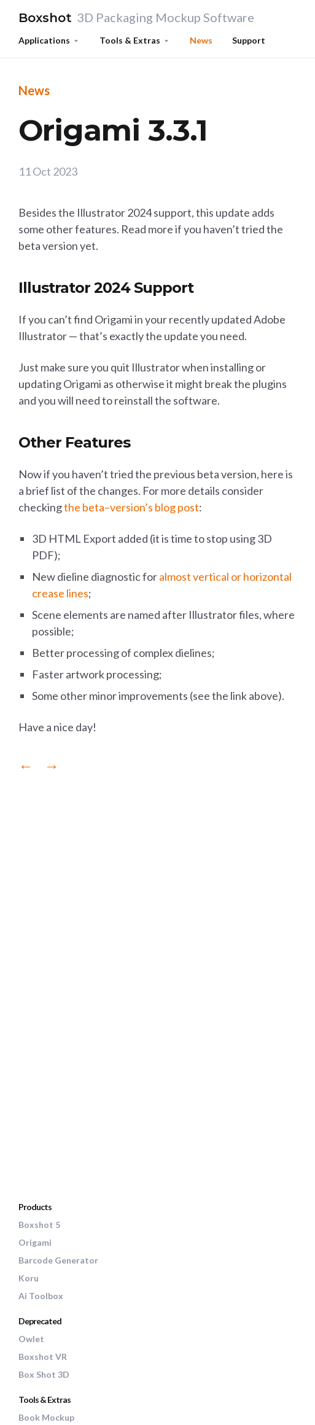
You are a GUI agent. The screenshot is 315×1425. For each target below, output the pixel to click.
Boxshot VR (42, 1356)
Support (248, 40)
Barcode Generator (58, 1260)
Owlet (31, 1339)
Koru (28, 1278)
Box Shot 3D (43, 1374)
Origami (35, 1242)
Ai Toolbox (40, 1296)
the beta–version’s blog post (131, 507)
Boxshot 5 (39, 1224)
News (201, 40)
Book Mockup (46, 1417)
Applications (44, 40)
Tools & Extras (129, 40)
